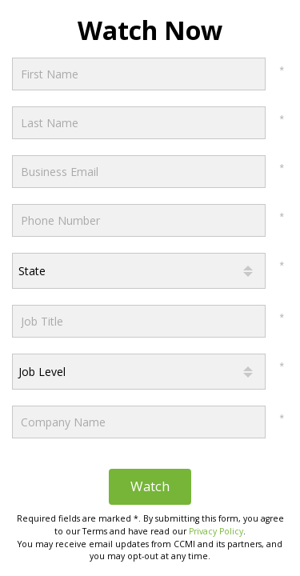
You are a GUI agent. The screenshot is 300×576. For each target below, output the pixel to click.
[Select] (139, 271)
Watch (150, 486)
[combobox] (139, 271)
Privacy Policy (216, 531)
